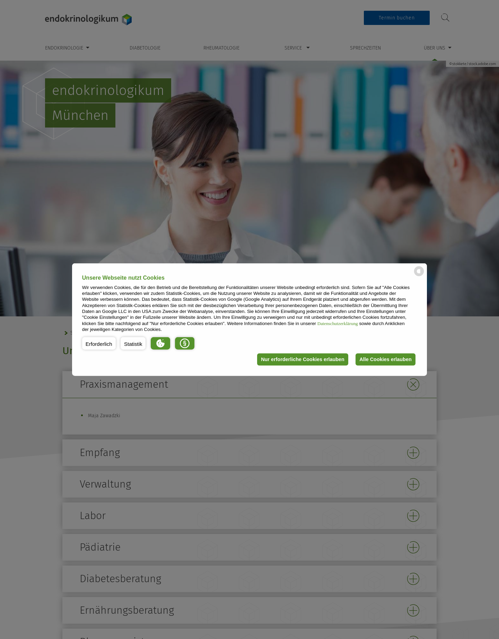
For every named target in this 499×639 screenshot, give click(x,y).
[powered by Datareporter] (418, 276)
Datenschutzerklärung (337, 323)
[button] (99, 343)
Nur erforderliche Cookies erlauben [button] (302, 359)
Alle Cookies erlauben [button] (385, 359)
